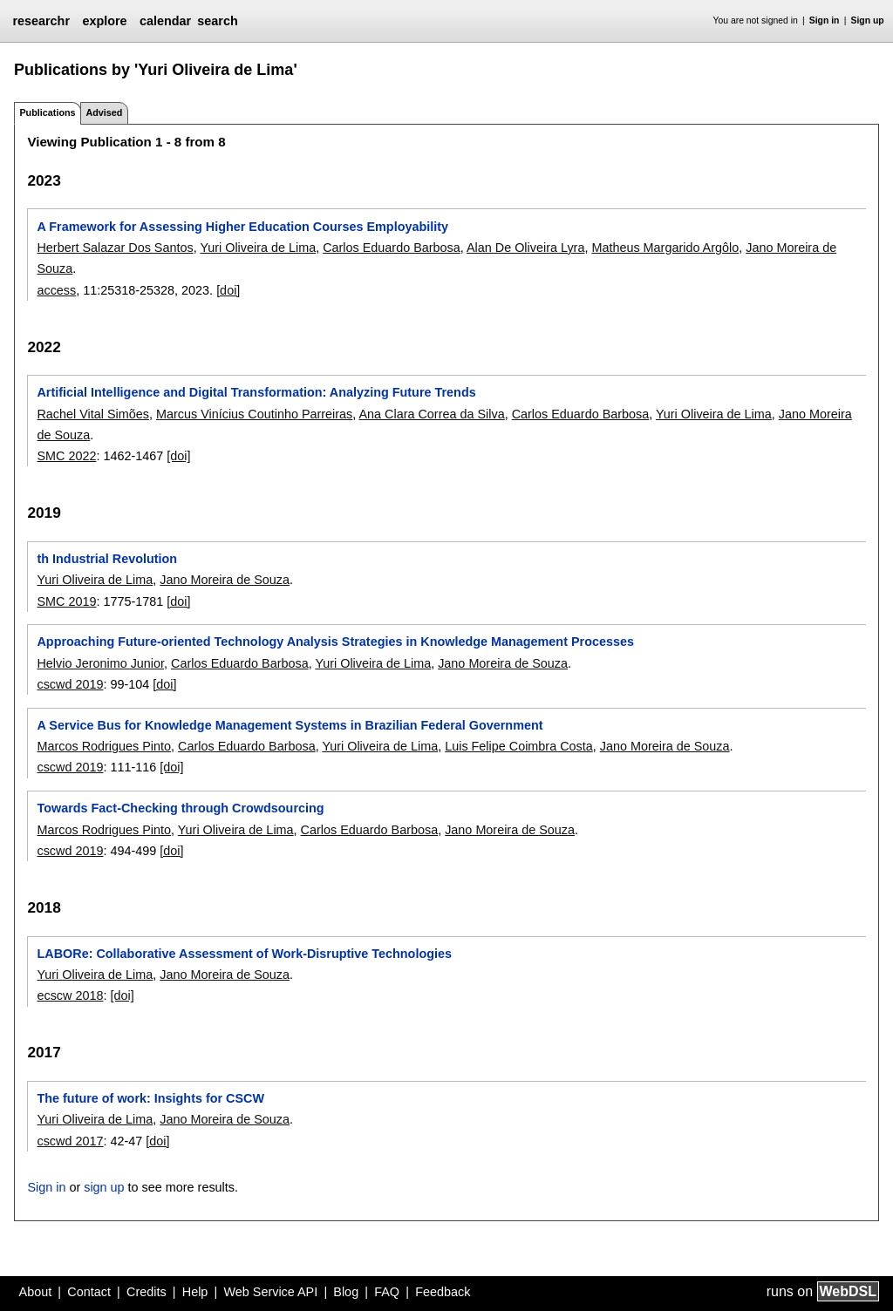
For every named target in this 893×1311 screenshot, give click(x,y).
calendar (165, 21)
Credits (146, 1292)
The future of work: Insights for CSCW (150, 1098)
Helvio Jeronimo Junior (100, 663)
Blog (345, 1292)
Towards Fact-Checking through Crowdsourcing (180, 808)
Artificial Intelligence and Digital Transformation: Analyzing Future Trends (256, 392)
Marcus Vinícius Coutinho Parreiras (254, 414)
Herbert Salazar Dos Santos (115, 248)
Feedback (442, 1292)
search (217, 21)
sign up (104, 1187)
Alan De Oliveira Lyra (525, 248)
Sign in (824, 20)
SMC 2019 (66, 601)
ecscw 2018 (70, 995)
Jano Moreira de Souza (225, 580)
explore (104, 21)
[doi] (228, 290)
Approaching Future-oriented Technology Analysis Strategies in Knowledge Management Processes (335, 642)
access (56, 290)
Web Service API (270, 1292)
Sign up (867, 20)
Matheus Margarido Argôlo (665, 248)
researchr (41, 21)
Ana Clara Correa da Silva (431, 414)
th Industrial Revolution (107, 559)
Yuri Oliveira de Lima (258, 248)
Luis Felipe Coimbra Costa (519, 746)
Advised (103, 112)
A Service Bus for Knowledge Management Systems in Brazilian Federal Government (289, 725)
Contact (89, 1292)
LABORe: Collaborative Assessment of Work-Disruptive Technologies (244, 954)
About (35, 1292)
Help (195, 1292)
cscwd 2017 (70, 1141)
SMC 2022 (66, 456)
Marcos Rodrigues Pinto (104, 746)
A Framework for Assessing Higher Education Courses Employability (242, 227)
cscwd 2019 (70, 684)
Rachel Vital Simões (93, 414)
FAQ (386, 1292)
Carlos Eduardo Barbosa (391, 248)
